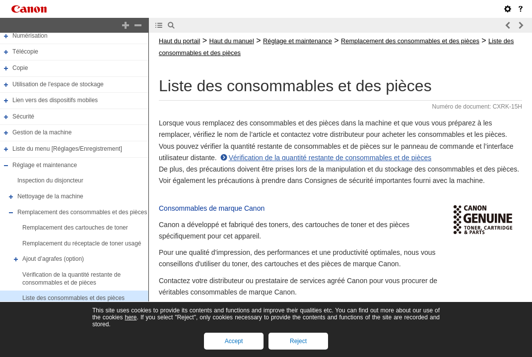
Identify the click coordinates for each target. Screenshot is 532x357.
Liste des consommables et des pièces (73, 298)
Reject (298, 341)
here (130, 317)
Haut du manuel (231, 41)
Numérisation (30, 35)
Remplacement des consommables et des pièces (82, 212)
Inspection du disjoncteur (50, 180)
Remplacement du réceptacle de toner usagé (81, 243)
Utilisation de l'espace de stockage (58, 84)
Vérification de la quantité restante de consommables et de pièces (71, 278)
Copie (20, 67)
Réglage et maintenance (44, 165)
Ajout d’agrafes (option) (53, 259)
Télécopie (25, 51)
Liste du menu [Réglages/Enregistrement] (67, 148)
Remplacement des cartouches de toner (75, 227)
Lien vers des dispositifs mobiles (55, 100)
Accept (234, 341)
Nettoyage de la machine (50, 196)
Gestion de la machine (41, 132)
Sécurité (23, 116)
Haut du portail (179, 41)
